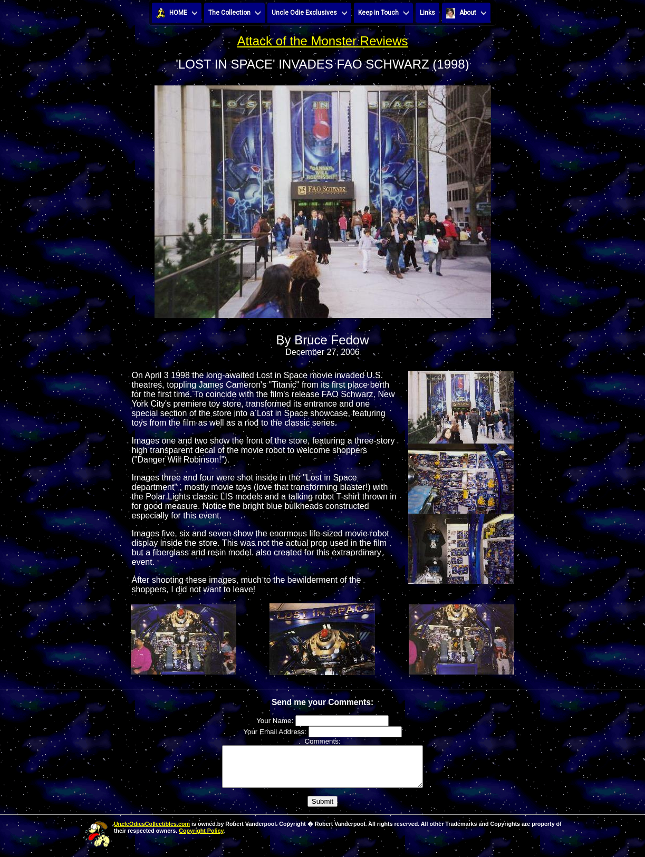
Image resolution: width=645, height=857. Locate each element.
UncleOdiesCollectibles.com (152, 832)
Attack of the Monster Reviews (322, 41)
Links (427, 12)
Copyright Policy (201, 838)
